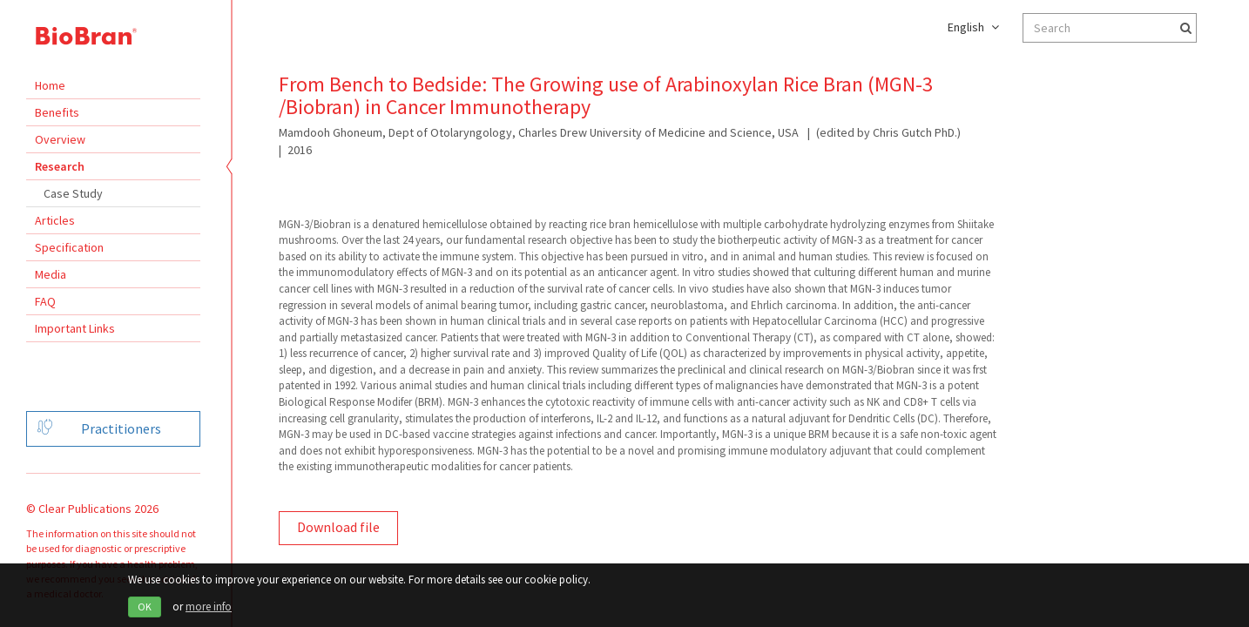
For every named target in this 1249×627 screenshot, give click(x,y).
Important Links (75, 328)
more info (209, 606)
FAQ (45, 301)
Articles (55, 220)
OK (145, 606)
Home (50, 85)
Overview (60, 139)
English (973, 27)
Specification (69, 247)
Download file (338, 527)
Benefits (57, 112)
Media (50, 274)
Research (59, 166)
